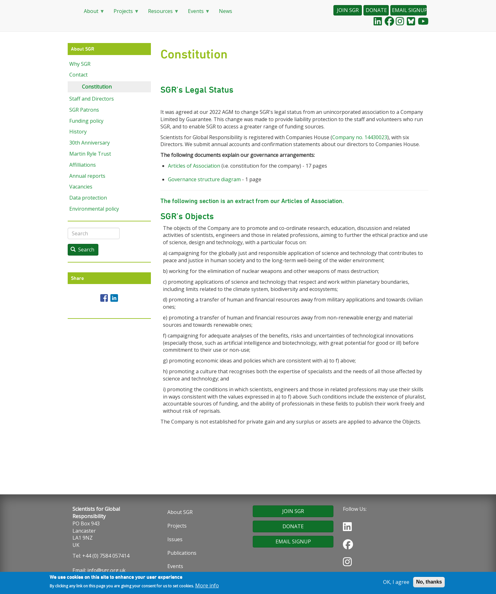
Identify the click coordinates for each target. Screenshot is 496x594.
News (225, 11)
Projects (123, 13)
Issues (175, 539)
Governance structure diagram (204, 179)
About (92, 13)
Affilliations (82, 164)
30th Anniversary (89, 142)
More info (207, 587)
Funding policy (86, 120)
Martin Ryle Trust (90, 153)
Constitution (97, 86)
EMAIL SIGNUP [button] (409, 10)
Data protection (88, 197)
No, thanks (429, 583)
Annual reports (87, 175)
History (78, 131)
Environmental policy (94, 208)
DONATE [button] (376, 10)
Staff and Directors (91, 98)
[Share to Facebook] (104, 298)
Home (71, 11)
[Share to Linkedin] (114, 298)
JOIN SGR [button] (348, 10)
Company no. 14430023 (359, 137)
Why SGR (79, 63)
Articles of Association (194, 165)
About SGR (180, 512)
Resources (161, 13)
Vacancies (80, 186)
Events (196, 13)
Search (82, 249)
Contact (78, 74)
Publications (181, 552)
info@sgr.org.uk (106, 570)
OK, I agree (396, 583)
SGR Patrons (84, 109)
